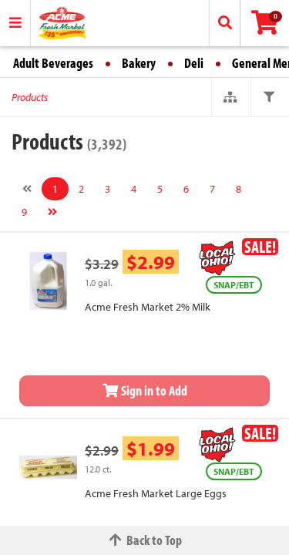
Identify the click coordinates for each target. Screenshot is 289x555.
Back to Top (145, 540)
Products (30, 97)
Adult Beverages (53, 63)
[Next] (52, 212)
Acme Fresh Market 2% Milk (147, 307)
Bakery (139, 63)
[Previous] (27, 188)
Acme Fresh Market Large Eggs (156, 493)
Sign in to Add (145, 390)
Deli (193, 63)
